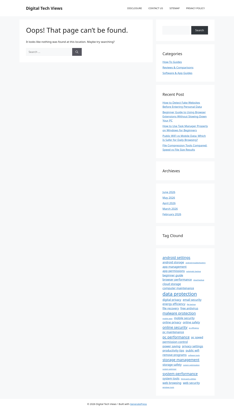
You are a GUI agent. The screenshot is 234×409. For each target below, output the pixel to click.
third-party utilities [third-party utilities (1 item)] (188, 379)
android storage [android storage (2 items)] (173, 262)
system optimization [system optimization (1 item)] (191, 365)
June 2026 (168, 192)
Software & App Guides (177, 73)
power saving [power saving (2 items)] (171, 346)
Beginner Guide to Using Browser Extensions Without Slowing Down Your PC (184, 116)
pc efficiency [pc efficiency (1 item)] (194, 328)
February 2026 (171, 214)
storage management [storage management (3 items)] (180, 359)
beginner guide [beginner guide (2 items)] (172, 275)
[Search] (77, 52)
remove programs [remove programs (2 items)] (174, 355)
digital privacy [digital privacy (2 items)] (171, 300)
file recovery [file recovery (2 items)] (170, 308)
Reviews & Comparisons (177, 67)
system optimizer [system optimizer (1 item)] (169, 369)
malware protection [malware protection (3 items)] (179, 313)
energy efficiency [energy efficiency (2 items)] (173, 304)
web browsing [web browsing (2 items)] (171, 383)
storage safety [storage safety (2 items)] (172, 365)
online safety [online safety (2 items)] (191, 322)
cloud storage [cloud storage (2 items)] (171, 284)
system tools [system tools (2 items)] (170, 378)
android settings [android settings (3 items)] (176, 257)
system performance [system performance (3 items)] (180, 373)
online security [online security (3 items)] (174, 327)
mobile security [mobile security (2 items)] (184, 318)
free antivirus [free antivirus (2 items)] (189, 308)
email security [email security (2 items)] (192, 300)
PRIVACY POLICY (195, 8)
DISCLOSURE (134, 8)
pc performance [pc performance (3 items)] (176, 337)
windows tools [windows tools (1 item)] (168, 387)
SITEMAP (174, 8)
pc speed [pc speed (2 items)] (197, 337)
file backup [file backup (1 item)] (191, 304)
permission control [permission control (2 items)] (175, 342)
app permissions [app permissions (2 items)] (173, 271)
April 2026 (169, 203)
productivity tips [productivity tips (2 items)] (173, 350)
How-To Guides (172, 62)
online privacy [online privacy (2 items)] (171, 322)
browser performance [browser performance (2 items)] (177, 279)
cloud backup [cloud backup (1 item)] (198, 280)
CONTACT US (155, 8)
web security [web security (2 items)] (191, 383)
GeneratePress (138, 404)
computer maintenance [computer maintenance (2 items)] (178, 288)
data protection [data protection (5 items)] (179, 294)
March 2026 (170, 209)
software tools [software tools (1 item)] (194, 355)
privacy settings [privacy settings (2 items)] (192, 346)
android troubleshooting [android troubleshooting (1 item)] (196, 263)
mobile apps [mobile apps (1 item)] (167, 318)
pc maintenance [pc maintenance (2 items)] (173, 332)
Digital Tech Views (44, 8)
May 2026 (168, 197)
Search (199, 30)
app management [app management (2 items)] (174, 267)
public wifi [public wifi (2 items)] (192, 350)
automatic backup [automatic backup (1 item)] (193, 271)
